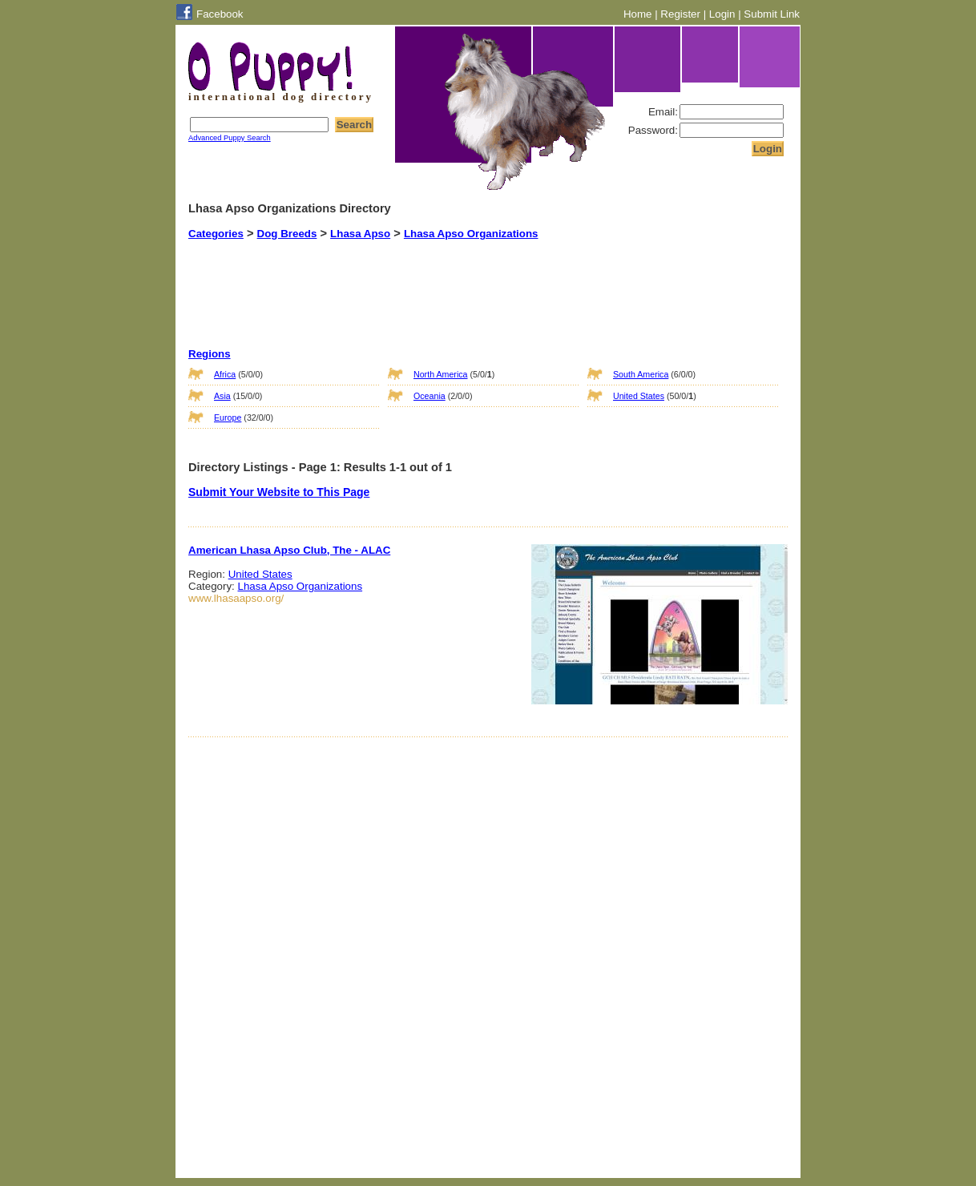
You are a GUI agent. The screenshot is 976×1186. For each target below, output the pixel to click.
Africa (225, 374)
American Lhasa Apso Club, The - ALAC (289, 550)
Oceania (429, 396)
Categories (216, 234)
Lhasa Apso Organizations (471, 234)
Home (637, 14)
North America (440, 374)
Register (680, 14)
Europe (227, 417)
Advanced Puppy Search (229, 138)
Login (722, 14)
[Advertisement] (468, 280)
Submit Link (772, 14)
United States (638, 396)
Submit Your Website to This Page (278, 492)
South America (640, 374)
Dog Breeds (287, 234)
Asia (222, 396)
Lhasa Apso (360, 234)
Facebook (220, 14)
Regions (209, 354)
